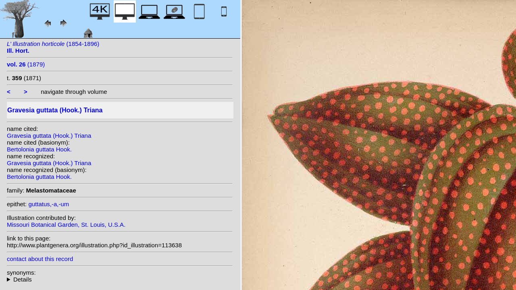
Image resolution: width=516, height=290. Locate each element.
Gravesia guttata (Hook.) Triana (49, 135)
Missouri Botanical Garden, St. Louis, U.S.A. (66, 224)
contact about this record (40, 258)
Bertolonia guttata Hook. (39, 149)
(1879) (26, 64)
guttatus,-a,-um (48, 204)
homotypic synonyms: (120, 279)
